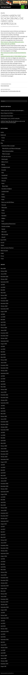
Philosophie (4, 207)
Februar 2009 (4, 655)
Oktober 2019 (4, 456)
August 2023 (4, 343)
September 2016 (5, 553)
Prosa (2, 140)
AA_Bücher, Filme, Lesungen (8, 145)
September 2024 (5, 308)
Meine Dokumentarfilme (7, 151)
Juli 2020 (3, 432)
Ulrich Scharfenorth (13, 26)
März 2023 (3, 357)
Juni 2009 (3, 650)
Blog (2, 143)
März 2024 (3, 325)
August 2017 (4, 524)
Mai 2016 (3, 564)
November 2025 (4, 276)
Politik (3, 13)
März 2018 (3, 505)
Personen (3, 205)
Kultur (2, 183)
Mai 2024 (3, 319)
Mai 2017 (3, 532)
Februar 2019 (4, 478)
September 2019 (5, 459)
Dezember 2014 (4, 599)
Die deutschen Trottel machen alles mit (14, 90)
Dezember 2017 (4, 513)
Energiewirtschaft (5, 167)
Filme (2, 172)
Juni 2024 (3, 316)
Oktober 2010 (4, 647)
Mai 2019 (3, 470)
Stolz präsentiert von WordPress (7, 673)
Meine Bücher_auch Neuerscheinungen (11, 148)
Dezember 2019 (4, 451)
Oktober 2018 (4, 489)
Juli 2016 (3, 558)
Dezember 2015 (4, 577)
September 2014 (5, 607)
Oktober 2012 (4, 628)
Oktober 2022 (4, 370)
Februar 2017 (4, 540)
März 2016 (3, 569)
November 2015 (4, 580)
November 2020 (4, 424)
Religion (3, 218)
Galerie (2, 245)
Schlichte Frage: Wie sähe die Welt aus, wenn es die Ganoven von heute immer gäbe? (13, 122)
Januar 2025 (3, 298)
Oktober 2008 (4, 661)
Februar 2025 (4, 295)
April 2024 (3, 322)
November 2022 (4, 368)
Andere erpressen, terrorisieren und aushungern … (12, 110)
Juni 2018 (3, 497)
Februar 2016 (4, 572)
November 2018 (4, 486)
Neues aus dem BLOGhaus (7, 202)
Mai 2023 (3, 351)
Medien (3, 196)
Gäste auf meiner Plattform (7, 248)
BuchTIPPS (3, 239)
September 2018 (5, 491)
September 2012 (5, 631)
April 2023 (3, 354)
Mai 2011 (3, 642)
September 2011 (5, 639)
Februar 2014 (4, 615)
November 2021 (4, 397)
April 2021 (3, 411)
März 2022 (3, 386)
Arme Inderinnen (14, 84)
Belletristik (3, 135)
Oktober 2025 (4, 279)
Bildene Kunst (4, 162)
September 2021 (5, 403)
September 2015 (5, 585)
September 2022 (5, 373)
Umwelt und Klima (5, 226)
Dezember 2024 (4, 300)
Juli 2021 (3, 405)
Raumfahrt (3, 215)
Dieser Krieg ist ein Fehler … (7, 113)
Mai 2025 (3, 290)
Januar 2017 (3, 542)
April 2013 (3, 626)
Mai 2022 (3, 381)
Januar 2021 (3, 419)
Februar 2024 (4, 327)
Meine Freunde (4, 250)
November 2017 (4, 515)
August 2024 (4, 311)
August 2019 (4, 462)
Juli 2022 (3, 376)
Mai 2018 (3, 499)
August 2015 (4, 588)
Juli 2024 (3, 314)
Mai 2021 (3, 408)
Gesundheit (4, 178)
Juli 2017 (3, 526)
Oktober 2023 (4, 338)
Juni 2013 (3, 623)
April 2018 (3, 502)
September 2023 (5, 341)
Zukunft (3, 237)
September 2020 (5, 429)
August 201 (3, 666)
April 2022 (3, 384)
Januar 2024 (3, 330)
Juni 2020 (3, 435)
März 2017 (3, 537)
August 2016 (4, 556)
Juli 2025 (3, 284)
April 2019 (3, 472)
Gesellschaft (4, 175)
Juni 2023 (3, 349)
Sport (2, 221)
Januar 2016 (3, 575)
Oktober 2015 (4, 583)
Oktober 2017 (4, 518)
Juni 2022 (3, 378)
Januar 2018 (3, 510)
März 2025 (3, 292)
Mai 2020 (3, 437)
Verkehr (3, 229)
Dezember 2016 (4, 545)
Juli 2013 (3, 620)
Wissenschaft (4, 234)
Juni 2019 (3, 467)
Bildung (3, 164)
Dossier (2, 242)
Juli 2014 (3, 612)
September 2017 (5, 521)
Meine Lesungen (6, 153)
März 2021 (3, 413)
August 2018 (4, 494)
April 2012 (3, 636)
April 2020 (3, 440)
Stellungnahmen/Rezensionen (8, 223)
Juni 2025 (3, 287)
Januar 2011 (3, 644)
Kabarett (3, 180)
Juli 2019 (3, 464)
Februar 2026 (4, 271)
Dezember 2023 (4, 333)
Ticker (2, 258)
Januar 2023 (3, 362)
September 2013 (5, 618)
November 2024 (4, 303)
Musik (2, 199)
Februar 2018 (4, 507)
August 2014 (4, 610)
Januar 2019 (3, 480)
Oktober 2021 (4, 400)
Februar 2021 (4, 416)
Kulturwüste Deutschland (7, 115)
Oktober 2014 (4, 604)
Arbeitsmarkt (4, 159)
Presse (3, 213)
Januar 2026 (3, 273)
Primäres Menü (26, 7)
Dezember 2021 (4, 394)
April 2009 (3, 653)
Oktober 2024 (4, 306)
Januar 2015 (3, 596)
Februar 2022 (4, 389)
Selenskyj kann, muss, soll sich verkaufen (10, 118)
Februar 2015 (4, 593)
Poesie (3, 137)
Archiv (2, 132)
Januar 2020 (3, 448)
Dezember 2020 (4, 421)
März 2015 (3, 591)
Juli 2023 (3, 346)
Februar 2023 (4, 360)
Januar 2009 (3, 658)
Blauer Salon (5, 186)
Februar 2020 (4, 446)
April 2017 (3, 534)
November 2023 (4, 335)
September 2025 (5, 282)
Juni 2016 (3, 561)
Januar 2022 (3, 392)
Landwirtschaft (5, 191)
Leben (2, 194)
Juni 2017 (3, 529)
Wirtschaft (4, 231)
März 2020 (3, 443)
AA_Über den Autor (6, 156)
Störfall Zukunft (6, 7)
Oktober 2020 (4, 427)
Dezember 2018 (4, 483)
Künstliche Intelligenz (6, 188)
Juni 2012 (3, 634)
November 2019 (4, 454)
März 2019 (3, 475)
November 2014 (4, 601)
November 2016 (4, 548)
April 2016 (3, 567)
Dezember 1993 (4, 663)
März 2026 (3, 268)
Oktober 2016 (4, 550)
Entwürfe (3, 170)
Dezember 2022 (4, 365)
